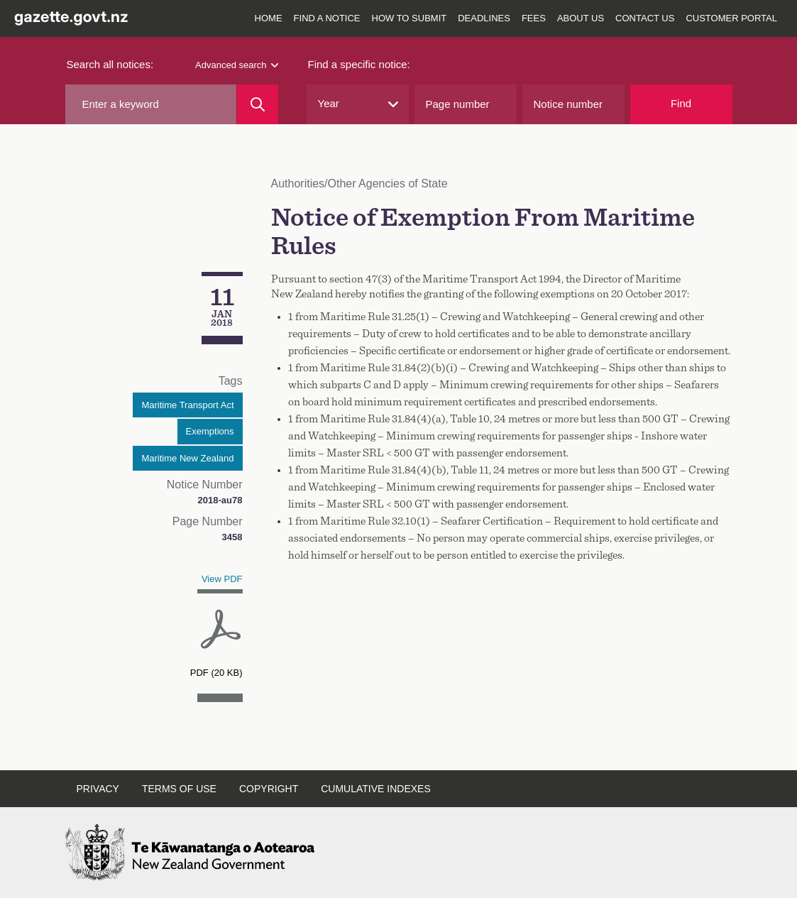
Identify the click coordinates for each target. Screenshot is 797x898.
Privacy (98, 788)
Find (681, 103)
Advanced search (236, 65)
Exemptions (210, 431)
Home (268, 18)
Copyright (268, 788)
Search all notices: (110, 64)
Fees (534, 18)
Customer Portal (731, 18)
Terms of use (179, 788)
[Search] (257, 104)
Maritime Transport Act (187, 405)
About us (580, 18)
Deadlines (484, 18)
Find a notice (327, 18)
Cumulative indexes (376, 788)
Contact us (644, 18)
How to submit (409, 18)
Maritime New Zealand (187, 458)
